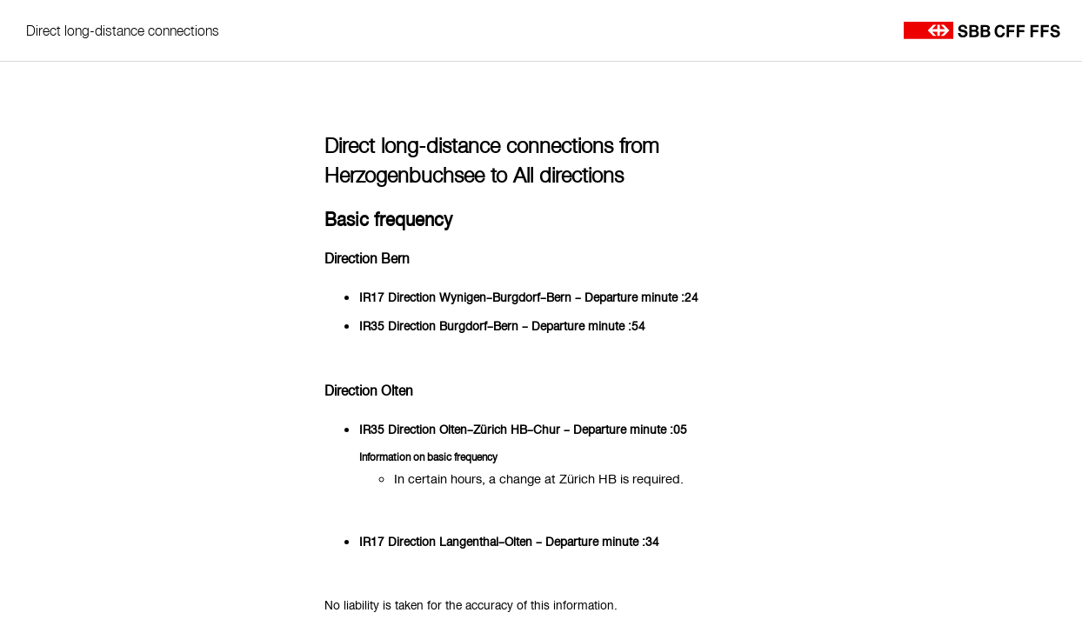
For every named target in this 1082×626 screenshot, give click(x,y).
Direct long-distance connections (122, 30)
